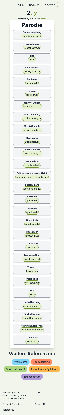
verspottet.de (32, 282)
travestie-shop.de (32, 259)
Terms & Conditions (12, 404)
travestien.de (32, 247)
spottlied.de (32, 200)
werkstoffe (20, 361)
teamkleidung (41, 361)
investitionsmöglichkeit (44, 369)
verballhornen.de (32, 318)
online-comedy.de (32, 153)
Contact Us (40, 404)
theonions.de (32, 341)
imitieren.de (32, 83)
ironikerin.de (32, 94)
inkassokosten (32, 376)
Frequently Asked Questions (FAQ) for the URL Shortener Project (14, 395)
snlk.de (32, 294)
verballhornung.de (32, 306)
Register (34, 4)
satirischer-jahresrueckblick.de (32, 177)
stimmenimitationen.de (32, 329)
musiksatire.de (31, 141)
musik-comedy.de (32, 130)
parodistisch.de (32, 165)
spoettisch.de (32, 224)
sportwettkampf (15, 369)
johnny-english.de (32, 106)
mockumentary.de (32, 118)
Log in (20, 4)
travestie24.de (32, 235)
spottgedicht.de (32, 188)
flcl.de (32, 59)
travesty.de (32, 271)
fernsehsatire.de (32, 48)
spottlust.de (32, 212)
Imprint (38, 392)
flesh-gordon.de (32, 71)
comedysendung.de (32, 36)
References (8, 409)
